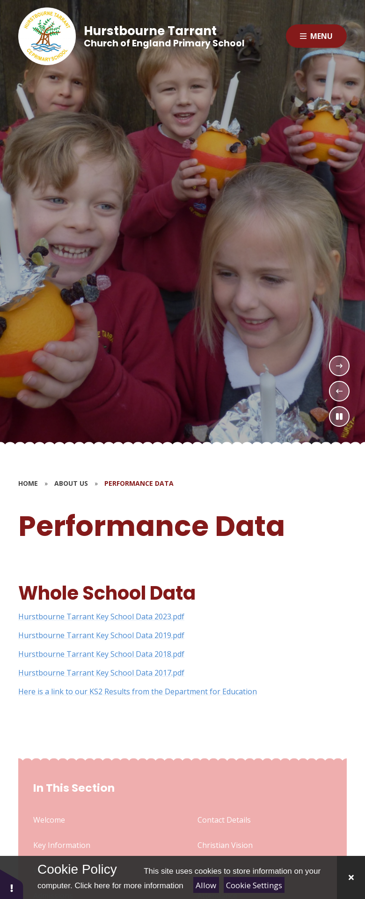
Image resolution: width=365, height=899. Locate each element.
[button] (11, 884)
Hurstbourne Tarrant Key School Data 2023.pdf (101, 616)
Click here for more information (128, 885)
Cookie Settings (254, 885)
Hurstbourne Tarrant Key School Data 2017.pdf (101, 673)
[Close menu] (316, 36)
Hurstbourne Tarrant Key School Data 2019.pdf (101, 635)
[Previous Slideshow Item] (339, 391)
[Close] (351, 877)
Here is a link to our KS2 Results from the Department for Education (137, 691)
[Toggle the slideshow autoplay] (339, 416)
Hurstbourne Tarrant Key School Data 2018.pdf (101, 654)
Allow (206, 885)
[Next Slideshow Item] (339, 366)
